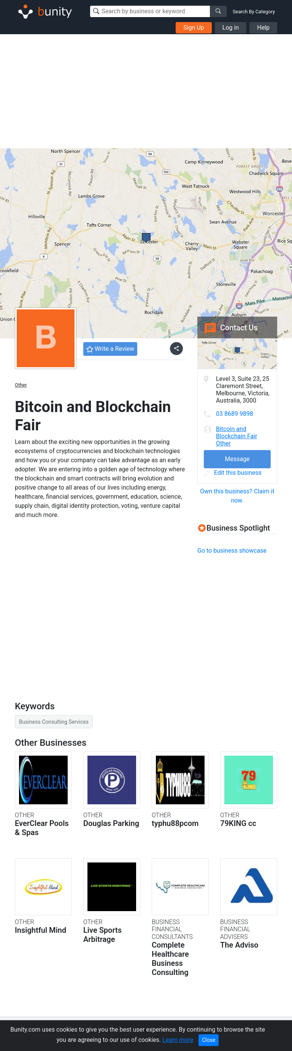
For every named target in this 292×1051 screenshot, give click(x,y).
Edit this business (233, 472)
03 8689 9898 (234, 413)
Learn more (177, 1039)
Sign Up (193, 27)
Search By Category (254, 11)
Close (208, 1040)
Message (237, 459)
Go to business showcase (232, 550)
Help (263, 27)
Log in (230, 27)
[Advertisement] (146, 91)
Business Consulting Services (54, 722)
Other (21, 385)
